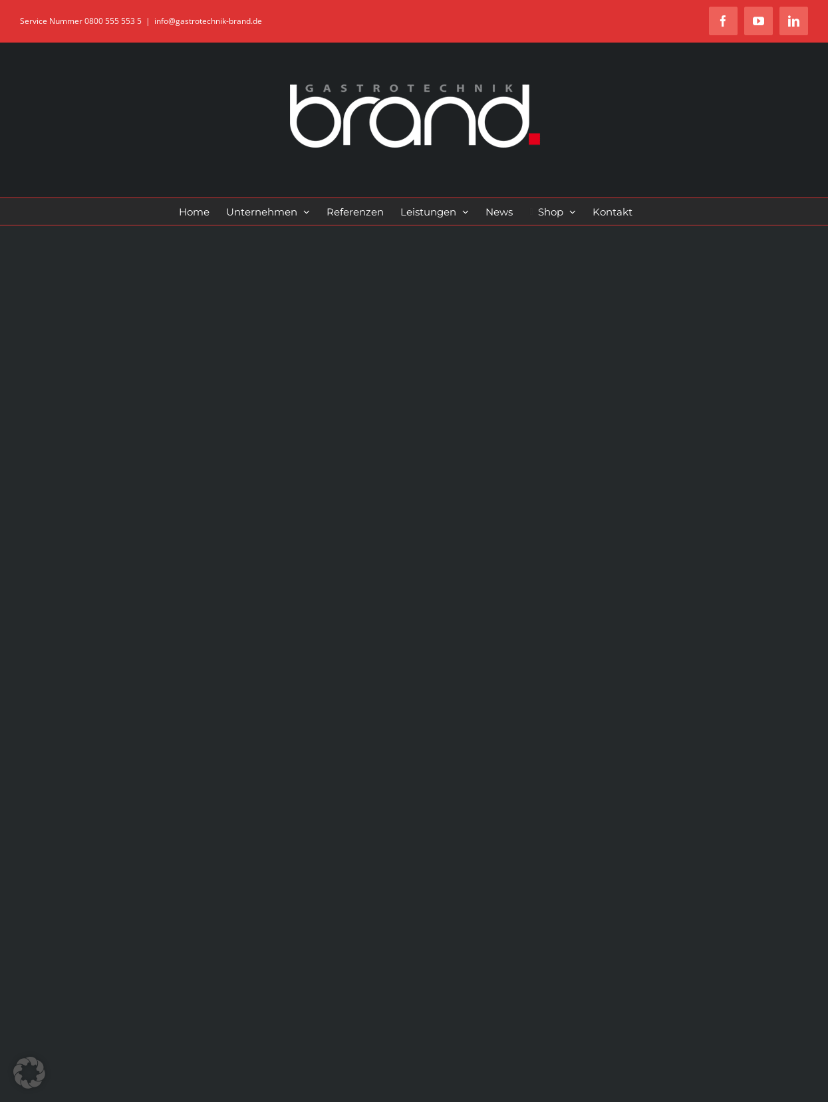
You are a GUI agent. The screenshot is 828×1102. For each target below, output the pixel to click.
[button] (29, 1072)
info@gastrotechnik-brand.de (208, 21)
